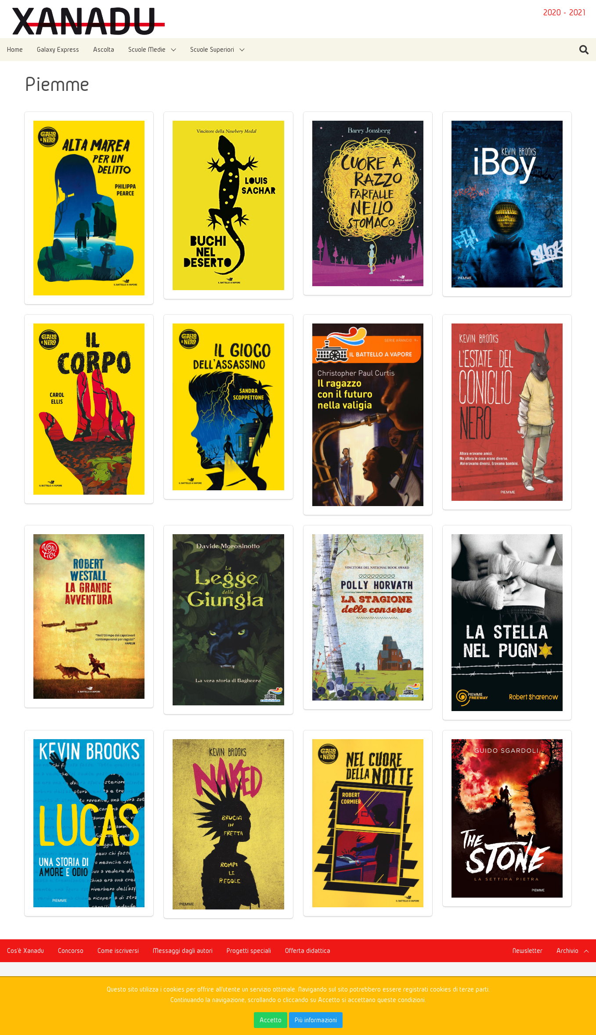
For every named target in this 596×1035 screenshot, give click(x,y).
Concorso (70, 950)
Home (15, 49)
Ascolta (103, 49)
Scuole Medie (147, 49)
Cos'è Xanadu (25, 950)
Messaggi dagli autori (183, 950)
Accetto (271, 1020)
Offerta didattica (307, 950)
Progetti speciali (249, 950)
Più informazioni (316, 1020)
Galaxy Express (58, 49)
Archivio (567, 950)
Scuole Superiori (212, 49)
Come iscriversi (118, 950)
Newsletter (527, 950)
